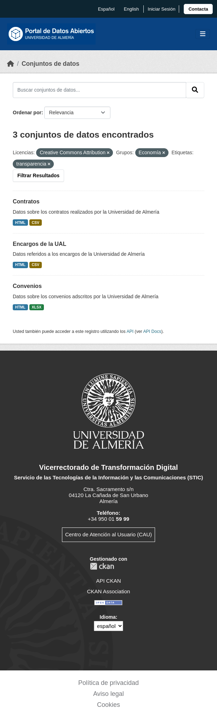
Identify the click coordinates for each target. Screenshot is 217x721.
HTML (20, 222)
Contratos (26, 201)
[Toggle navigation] (202, 34)
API (129, 331)
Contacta (198, 9)
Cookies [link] (108, 704)
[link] (198, 9)
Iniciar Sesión (161, 9)
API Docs (152, 331)
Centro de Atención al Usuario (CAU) (108, 534)
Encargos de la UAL (39, 244)
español (106, 9)
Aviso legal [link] (108, 693)
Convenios (27, 286)
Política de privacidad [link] (108, 682)
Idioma (108, 617)
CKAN (102, 566)
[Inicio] (10, 63)
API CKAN (108, 581)
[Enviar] (195, 90)
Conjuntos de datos (50, 63)
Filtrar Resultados (38, 175)
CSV (36, 222)
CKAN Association (108, 591)
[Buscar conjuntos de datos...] (99, 90)
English (131, 9)
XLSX (36, 307)
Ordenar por (27, 112)
